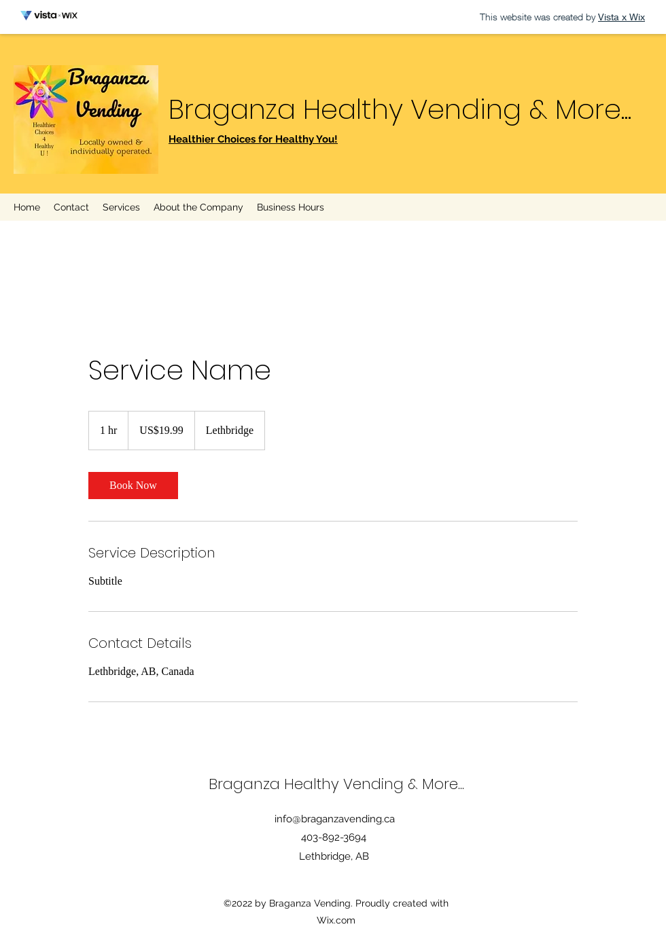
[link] (133, 485)
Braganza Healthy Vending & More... (400, 109)
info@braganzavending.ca (335, 819)
